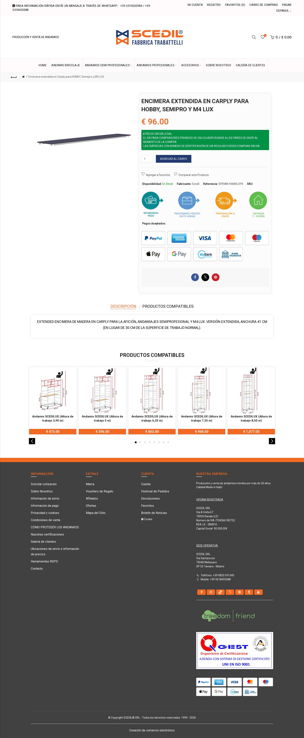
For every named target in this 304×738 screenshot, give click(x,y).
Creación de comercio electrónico (152, 730)
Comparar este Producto (194, 174)
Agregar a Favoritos (158, 174)
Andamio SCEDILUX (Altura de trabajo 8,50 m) (251, 418)
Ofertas (91, 506)
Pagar (287, 5)
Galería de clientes (43, 541)
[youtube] (258, 592)
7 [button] (164, 442)
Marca (90, 484)
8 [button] (168, 442)
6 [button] (159, 442)
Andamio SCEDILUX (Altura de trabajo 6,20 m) (152, 418)
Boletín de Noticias (154, 513)
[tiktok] (220, 592)
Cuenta (145, 484)
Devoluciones (150, 498)
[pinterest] (239, 592)
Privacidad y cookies (45, 513)
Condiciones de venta (45, 520)
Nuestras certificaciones (47, 534)
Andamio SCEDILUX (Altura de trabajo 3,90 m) (52, 418)
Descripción (123, 306)
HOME (43, 65)
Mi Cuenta (195, 5)
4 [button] (150, 442)
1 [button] (136, 442)
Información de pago (45, 506)
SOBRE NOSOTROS (218, 65)
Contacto (37, 568)
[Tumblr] (249, 592)
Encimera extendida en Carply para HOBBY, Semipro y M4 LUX (66, 76)
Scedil (195, 183)
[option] (53, 400)
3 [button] (145, 442)
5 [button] (154, 442)
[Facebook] (201, 592)
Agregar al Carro (173, 158)
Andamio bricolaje (65, 65)
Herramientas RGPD (44, 561)
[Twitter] (230, 592)
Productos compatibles (168, 306)
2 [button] (140, 442)
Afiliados (92, 498)
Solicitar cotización (44, 484)
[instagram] (211, 592)
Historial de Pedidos (155, 491)
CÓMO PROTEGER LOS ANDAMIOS (55, 527)
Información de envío (45, 498)
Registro (214, 5)
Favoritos (147, 506)
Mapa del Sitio (95, 513)
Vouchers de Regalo (99, 491)
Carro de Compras (263, 5)
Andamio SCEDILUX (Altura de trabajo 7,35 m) (201, 418)
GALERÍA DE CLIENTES (250, 65)
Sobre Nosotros (42, 491)
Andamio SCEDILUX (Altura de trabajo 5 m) (102, 418)
